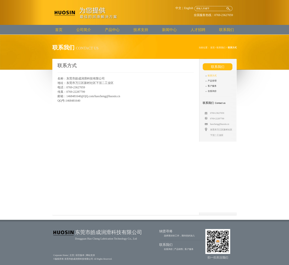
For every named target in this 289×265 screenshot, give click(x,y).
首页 (58, 30)
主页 (72, 255)
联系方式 (212, 75)
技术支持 (140, 30)
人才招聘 (198, 30)
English (188, 8)
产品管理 (212, 80)
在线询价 (212, 91)
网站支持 (90, 255)
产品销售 (178, 249)
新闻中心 (169, 30)
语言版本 (80, 255)
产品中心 (112, 30)
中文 (178, 8)
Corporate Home (60, 255)
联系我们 (226, 30)
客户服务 (212, 86)
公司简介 (83, 30)
